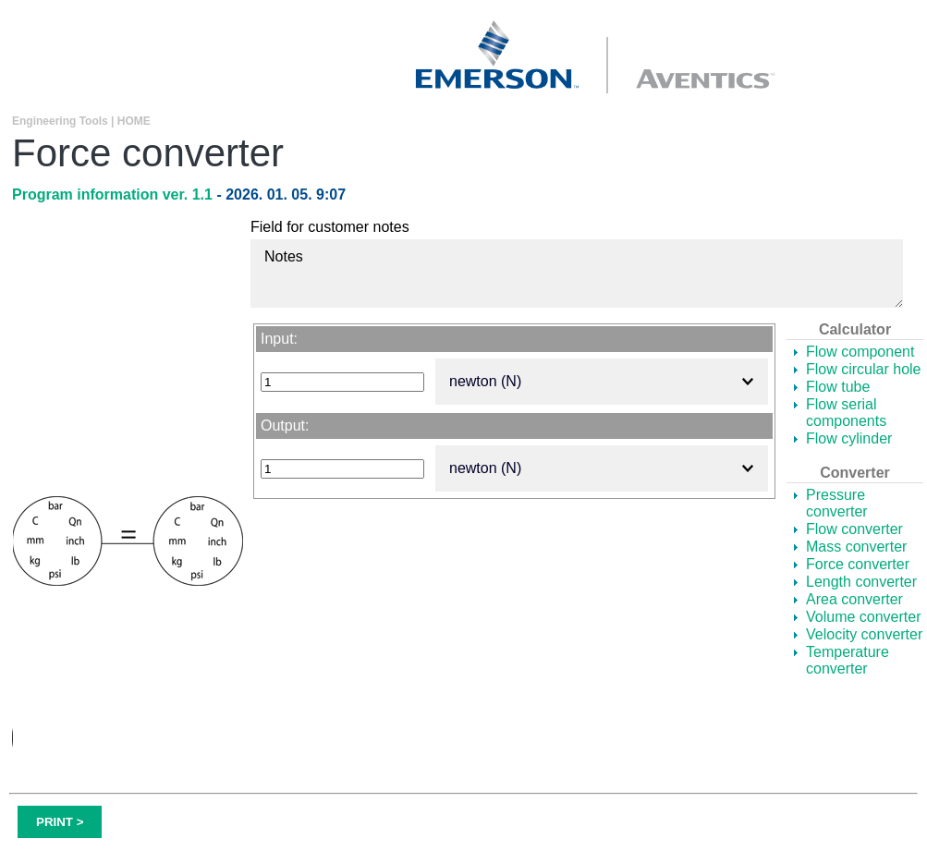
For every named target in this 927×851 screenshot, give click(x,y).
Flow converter (854, 529)
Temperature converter (847, 660)
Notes (576, 273)
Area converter (854, 599)
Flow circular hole (863, 369)
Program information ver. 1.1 (114, 194)
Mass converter (856, 546)
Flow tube (838, 387)
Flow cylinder (849, 438)
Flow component (860, 351)
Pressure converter (837, 503)
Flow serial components (846, 412)
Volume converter (863, 617)
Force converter (857, 564)
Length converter (861, 582)
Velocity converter (864, 634)
